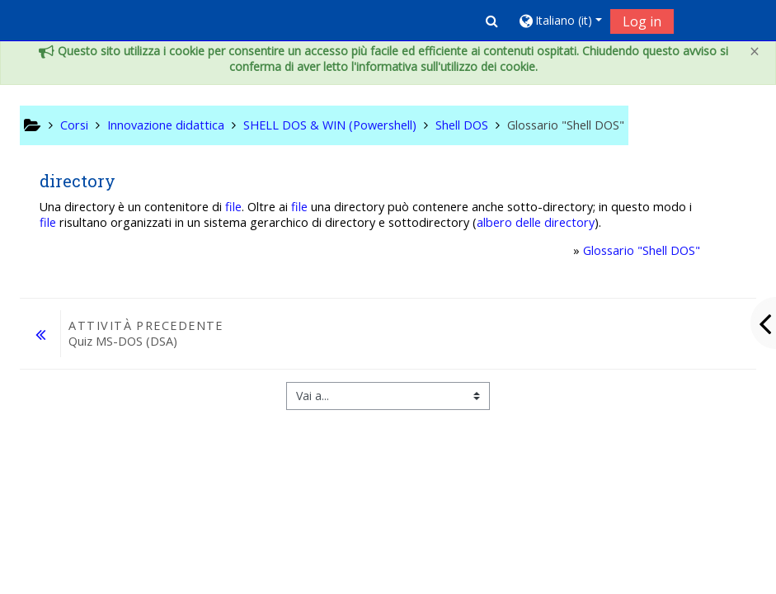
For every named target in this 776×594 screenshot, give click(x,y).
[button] (492, 20)
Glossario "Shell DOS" (641, 250)
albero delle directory (536, 222)
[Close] (755, 51)
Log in (642, 21)
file (233, 206)
